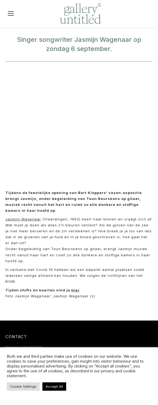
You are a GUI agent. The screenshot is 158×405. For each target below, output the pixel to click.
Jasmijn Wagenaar (23, 219)
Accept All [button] (54, 386)
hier (75, 290)
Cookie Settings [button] (23, 386)
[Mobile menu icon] (10, 13)
